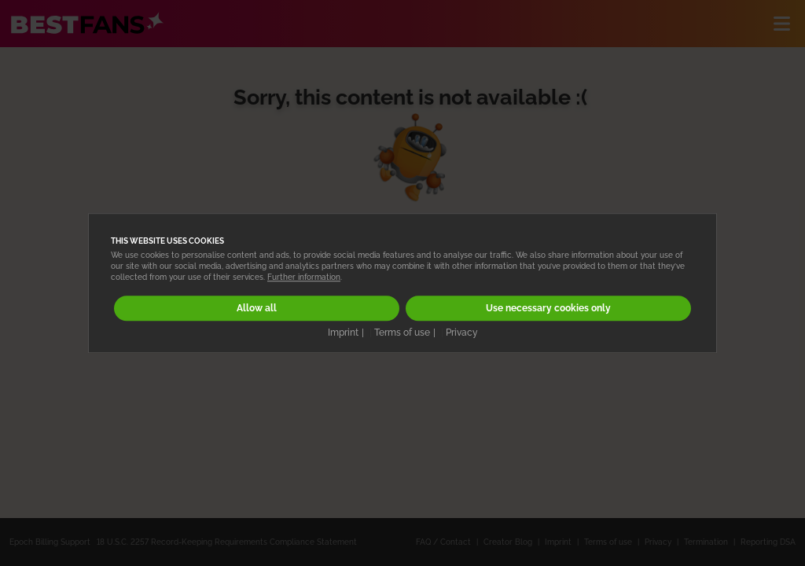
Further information (303, 277)
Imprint (343, 332)
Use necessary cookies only (548, 308)
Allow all (257, 308)
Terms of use (402, 332)
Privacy (462, 332)
